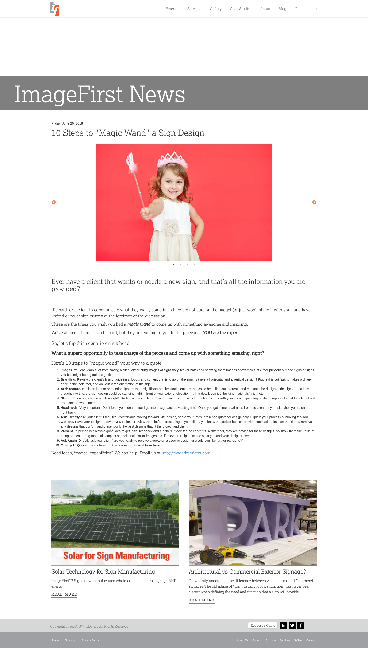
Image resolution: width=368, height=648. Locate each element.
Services (194, 8)
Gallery (216, 8)
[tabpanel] (184, 202)
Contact (301, 8)
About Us (243, 640)
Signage (270, 640)
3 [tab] (187, 264)
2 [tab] (180, 264)
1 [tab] (173, 264)
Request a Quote (263, 625)
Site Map (70, 640)
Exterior (172, 8)
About (265, 8)
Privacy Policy (90, 640)
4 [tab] (194, 264)
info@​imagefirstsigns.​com (186, 452)
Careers (257, 640)
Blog (282, 8)
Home (55, 640)
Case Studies (241, 8)
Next (314, 202)
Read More (64, 594)
